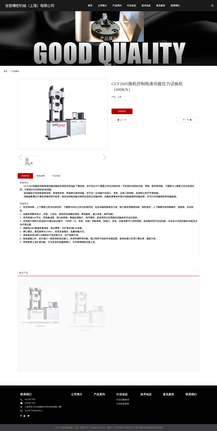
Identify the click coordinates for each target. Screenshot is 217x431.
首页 (90, 5)
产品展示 (15, 71)
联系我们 (175, 5)
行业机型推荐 (122, 404)
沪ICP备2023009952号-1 (125, 428)
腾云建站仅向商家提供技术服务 (149, 428)
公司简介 (102, 5)
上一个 (122, 120)
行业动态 (131, 5)
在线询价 (122, 111)
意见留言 (160, 5)
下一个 (187, 120)
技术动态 (146, 5)
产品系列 (116, 5)
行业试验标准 (122, 400)
